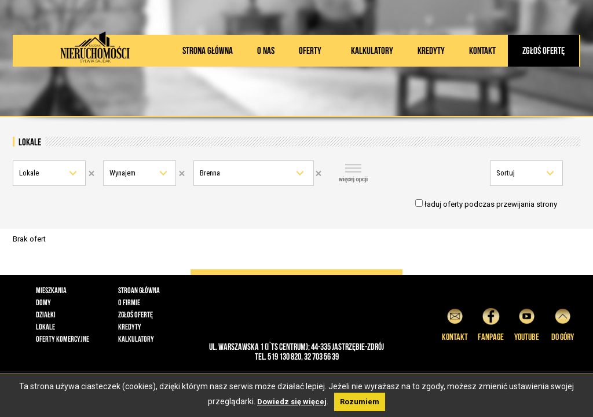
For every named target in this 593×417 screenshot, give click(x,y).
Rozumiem (359, 401)
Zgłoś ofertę (543, 50)
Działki (46, 314)
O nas (265, 50)
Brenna (210, 173)
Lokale (29, 173)
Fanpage (491, 323)
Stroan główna (139, 290)
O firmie (129, 302)
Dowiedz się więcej (292, 401)
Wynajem (122, 173)
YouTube (526, 323)
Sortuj (505, 173)
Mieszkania (51, 290)
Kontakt (482, 50)
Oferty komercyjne (62, 338)
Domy (43, 302)
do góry (562, 323)
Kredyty (431, 50)
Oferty (310, 50)
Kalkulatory (372, 50)
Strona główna (207, 50)
